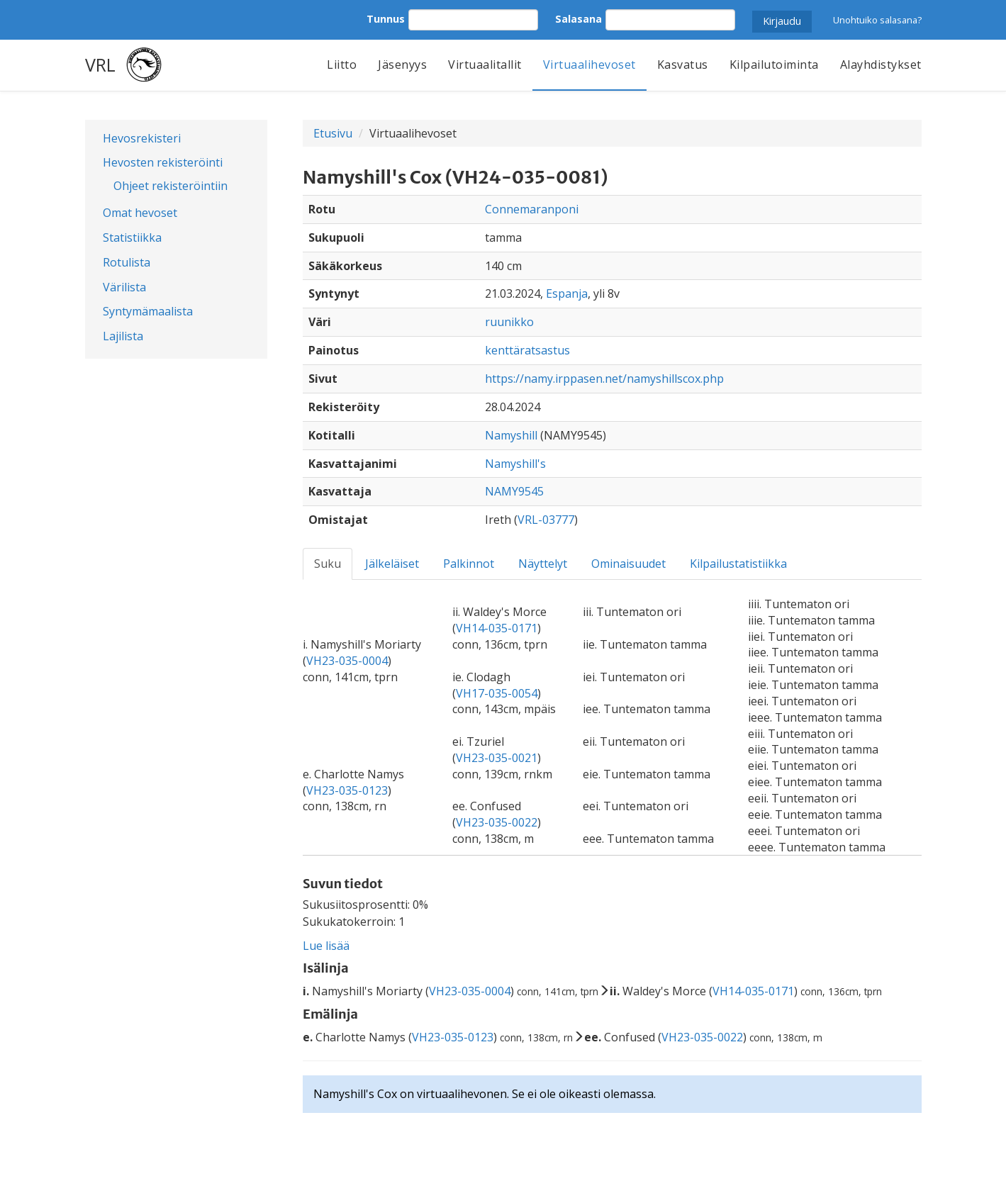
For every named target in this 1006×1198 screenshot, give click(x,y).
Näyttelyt (542, 563)
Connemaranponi (532, 209)
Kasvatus (682, 64)
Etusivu (332, 133)
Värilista (124, 287)
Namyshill (511, 435)
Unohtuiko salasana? (877, 19)
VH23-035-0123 (347, 790)
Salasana (578, 19)
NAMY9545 (514, 491)
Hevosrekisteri (142, 138)
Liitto (342, 64)
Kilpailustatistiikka (738, 563)
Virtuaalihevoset (589, 64)
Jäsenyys (402, 64)
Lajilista (123, 336)
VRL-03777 (546, 519)
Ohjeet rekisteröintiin (170, 186)
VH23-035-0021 (496, 758)
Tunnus (386, 19)
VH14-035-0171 (496, 628)
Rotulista (126, 262)
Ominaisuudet (628, 563)
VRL (100, 64)
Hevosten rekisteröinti (163, 162)
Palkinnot (468, 563)
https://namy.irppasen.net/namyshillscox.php (604, 378)
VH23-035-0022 (496, 822)
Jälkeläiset (392, 563)
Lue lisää (326, 945)
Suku (327, 563)
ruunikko (509, 322)
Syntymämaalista (148, 311)
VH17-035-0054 (496, 693)
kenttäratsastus (527, 350)
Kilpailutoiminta (774, 64)
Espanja (567, 293)
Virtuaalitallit (485, 64)
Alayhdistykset (881, 64)
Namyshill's (515, 463)
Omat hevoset (140, 212)
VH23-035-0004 (347, 660)
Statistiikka (132, 237)
